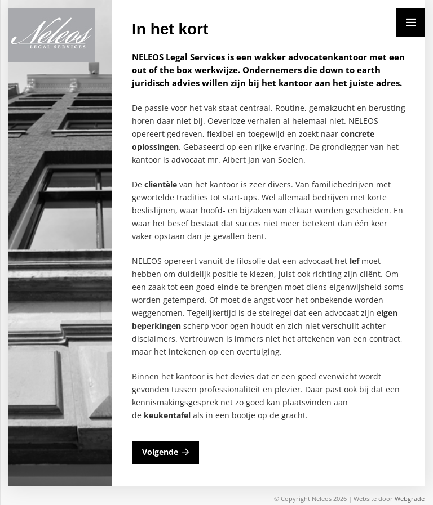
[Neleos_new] (51, 35)
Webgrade (410, 498)
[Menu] (410, 22)
